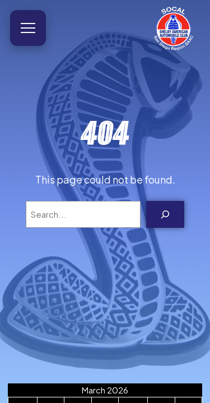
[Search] (165, 214)
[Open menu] (28, 28)
